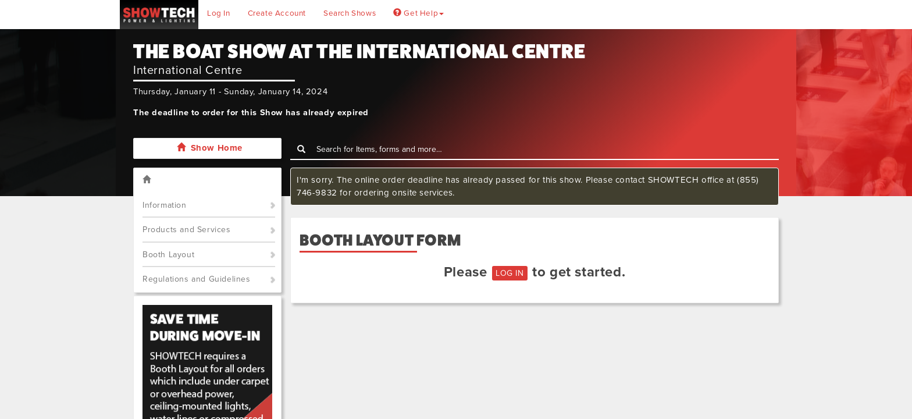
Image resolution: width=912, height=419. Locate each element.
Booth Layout (168, 255)
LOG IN (510, 273)
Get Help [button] (418, 13)
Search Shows (349, 13)
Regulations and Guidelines (196, 279)
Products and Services (186, 230)
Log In (218, 13)
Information (164, 205)
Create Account (277, 13)
